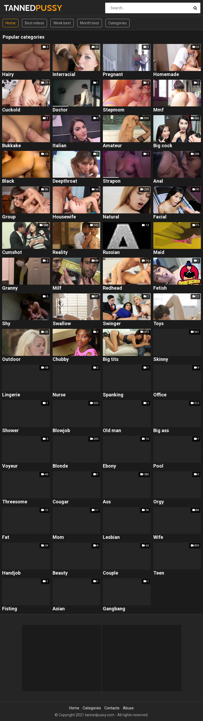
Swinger (112, 323)
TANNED (18, 8)
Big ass (161, 430)
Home (11, 23)
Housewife (64, 217)
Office (160, 394)
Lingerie (11, 394)
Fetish (160, 288)
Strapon (112, 181)
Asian (59, 608)
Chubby (61, 359)
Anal (158, 181)
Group (9, 217)
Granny (10, 288)
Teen (158, 573)
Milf (57, 288)
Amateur (112, 145)
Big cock (162, 145)
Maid (158, 252)
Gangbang (114, 608)
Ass (107, 501)
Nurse (59, 394)
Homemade (166, 74)
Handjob (11, 573)
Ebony (109, 466)
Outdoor (11, 359)
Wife (158, 537)
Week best (62, 23)
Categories (117, 23)
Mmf (158, 110)
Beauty (60, 573)
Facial (160, 217)
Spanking (113, 394)
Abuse (128, 708)
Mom (58, 537)
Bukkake (11, 145)
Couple (110, 573)
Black (8, 181)
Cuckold (11, 110)
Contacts (111, 708)
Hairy (8, 74)
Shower (10, 430)
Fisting (9, 608)
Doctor (60, 110)
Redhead (112, 288)
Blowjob (61, 430)
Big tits (110, 359)
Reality (60, 252)
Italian (59, 145)
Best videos (34, 23)
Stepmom (113, 110)
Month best (89, 23)
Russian (111, 252)
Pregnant (113, 74)
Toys (158, 323)
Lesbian (111, 537)
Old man (112, 430)
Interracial (64, 74)
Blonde (60, 466)
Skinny (160, 359)
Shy (6, 323)
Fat (5, 537)
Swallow (62, 323)
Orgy (158, 501)
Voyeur (10, 466)
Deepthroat (65, 181)
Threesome (14, 501)
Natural (111, 217)
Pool (158, 466)
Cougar (61, 501)
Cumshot (12, 252)
